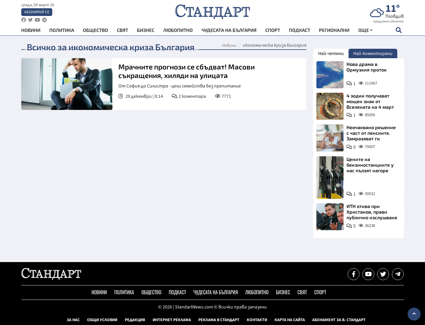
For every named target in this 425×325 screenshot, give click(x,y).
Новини (30, 32)
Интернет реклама (172, 320)
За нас (73, 320)
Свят (122, 32)
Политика (61, 32)
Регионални (334, 32)
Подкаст (299, 32)
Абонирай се (36, 14)
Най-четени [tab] (331, 53)
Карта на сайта (289, 320)
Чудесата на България (229, 32)
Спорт (272, 32)
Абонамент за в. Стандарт (339, 320)
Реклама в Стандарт (218, 320)
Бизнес (145, 32)
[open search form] (398, 32)
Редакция (135, 320)
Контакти (257, 320)
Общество (95, 32)
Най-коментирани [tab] (373, 53)
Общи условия (102, 320)
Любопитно (178, 32)
